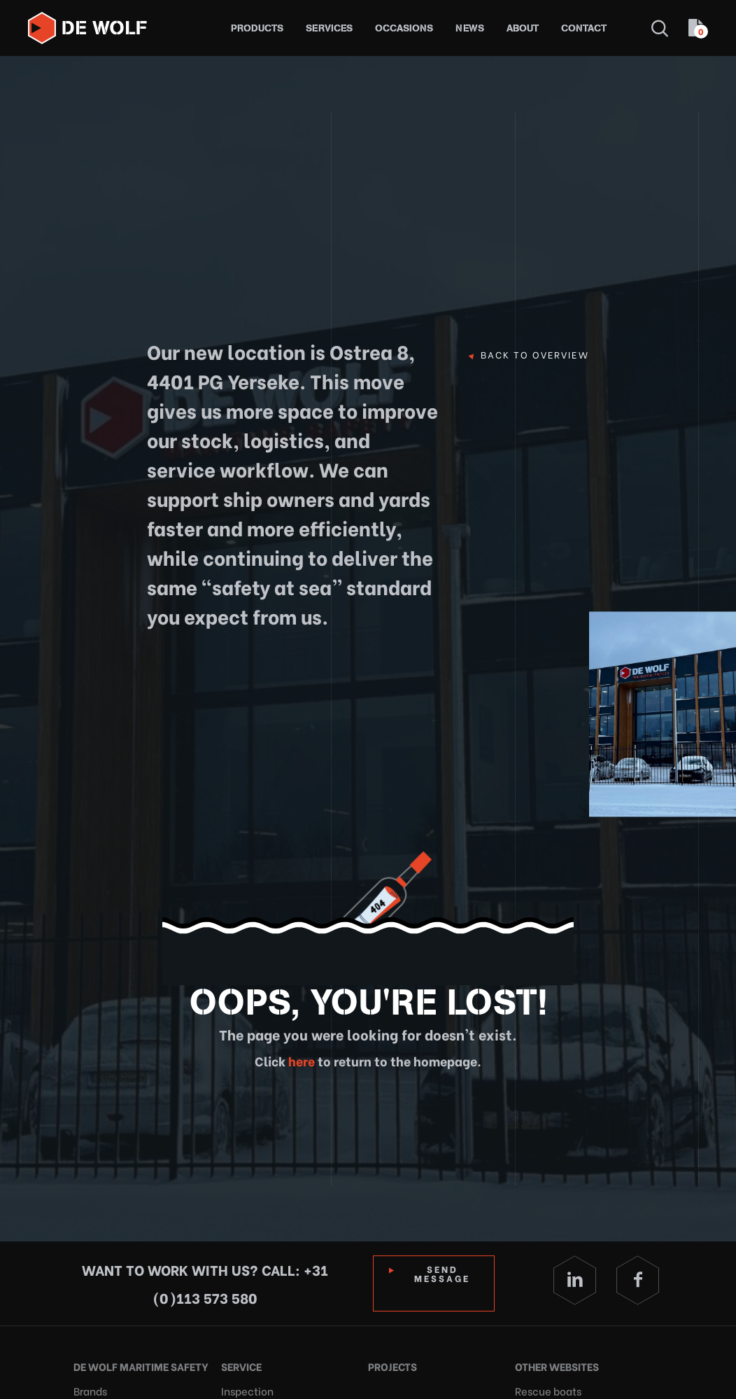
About (523, 28)
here (300, 1060)
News (469, 28)
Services (329, 28)
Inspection (243, 1385)
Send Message (444, 1273)
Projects (390, 1364)
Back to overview (535, 354)
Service (240, 1364)
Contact (584, 28)
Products (257, 28)
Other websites (555, 1364)
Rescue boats (544, 1385)
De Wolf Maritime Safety (136, 1364)
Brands (88, 1385)
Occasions (404, 28)
